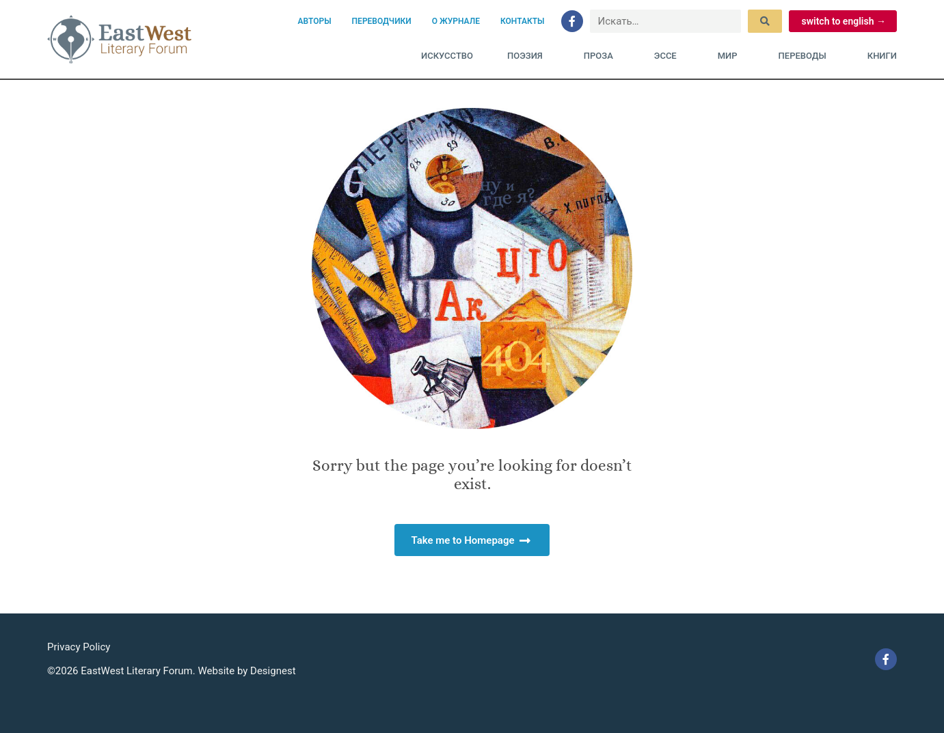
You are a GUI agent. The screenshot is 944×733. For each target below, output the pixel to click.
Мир (731, 56)
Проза (602, 56)
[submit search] (765, 21)
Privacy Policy (78, 647)
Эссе (669, 56)
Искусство (447, 56)
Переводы (806, 56)
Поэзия (528, 56)
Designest (273, 671)
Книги (882, 56)
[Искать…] (665, 21)
